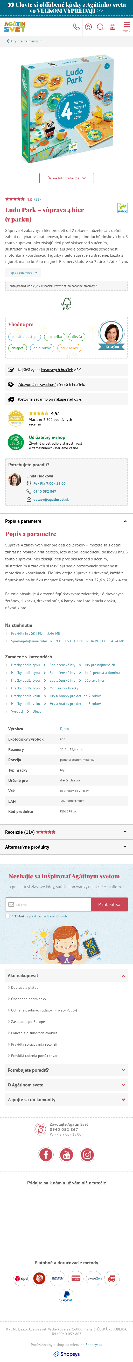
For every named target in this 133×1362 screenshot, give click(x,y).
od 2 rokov (69, 348)
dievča (77, 336)
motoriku (54, 336)
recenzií (35, 424)
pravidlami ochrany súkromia (48, 916)
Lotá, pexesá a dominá (102, 672)
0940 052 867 (44, 491)
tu (97, 286)
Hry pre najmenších (26, 41)
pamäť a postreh (25, 336)
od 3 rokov (42, 348)
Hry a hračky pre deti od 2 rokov (75, 696)
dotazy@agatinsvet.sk (51, 499)
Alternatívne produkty (66, 847)
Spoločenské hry (63, 665)
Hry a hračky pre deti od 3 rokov (75, 703)
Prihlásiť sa (109, 904)
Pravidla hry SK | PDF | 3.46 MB (35, 633)
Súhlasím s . (40, 916)
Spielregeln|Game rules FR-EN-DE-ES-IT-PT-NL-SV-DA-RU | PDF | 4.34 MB (67, 641)
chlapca (18, 348)
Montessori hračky (64, 688)
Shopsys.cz (94, 1344)
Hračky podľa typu (26, 665)
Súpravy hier (94, 680)
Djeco (37, 711)
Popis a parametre (66, 521)
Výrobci (17, 711)
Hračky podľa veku (26, 696)
